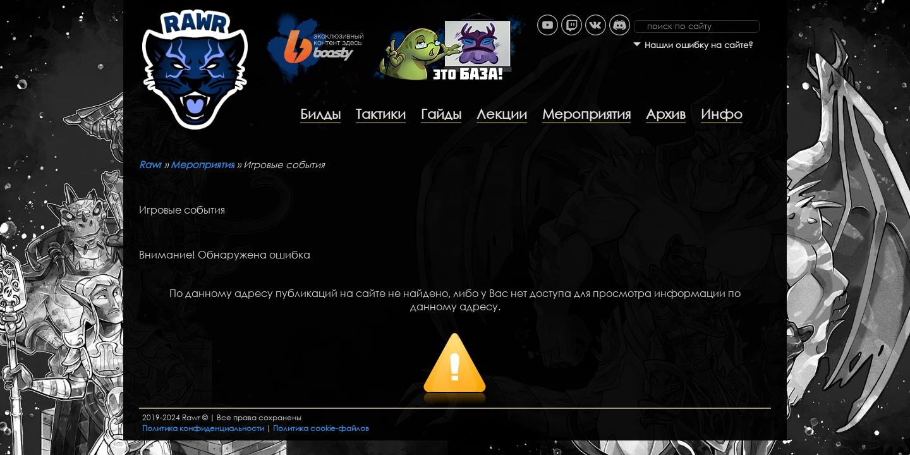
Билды (320, 113)
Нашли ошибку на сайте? (699, 45)
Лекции (501, 113)
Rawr (150, 164)
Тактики (381, 113)
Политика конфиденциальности (203, 428)
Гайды (441, 113)
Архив (666, 113)
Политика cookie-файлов (321, 428)
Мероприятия (586, 113)
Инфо (722, 113)
